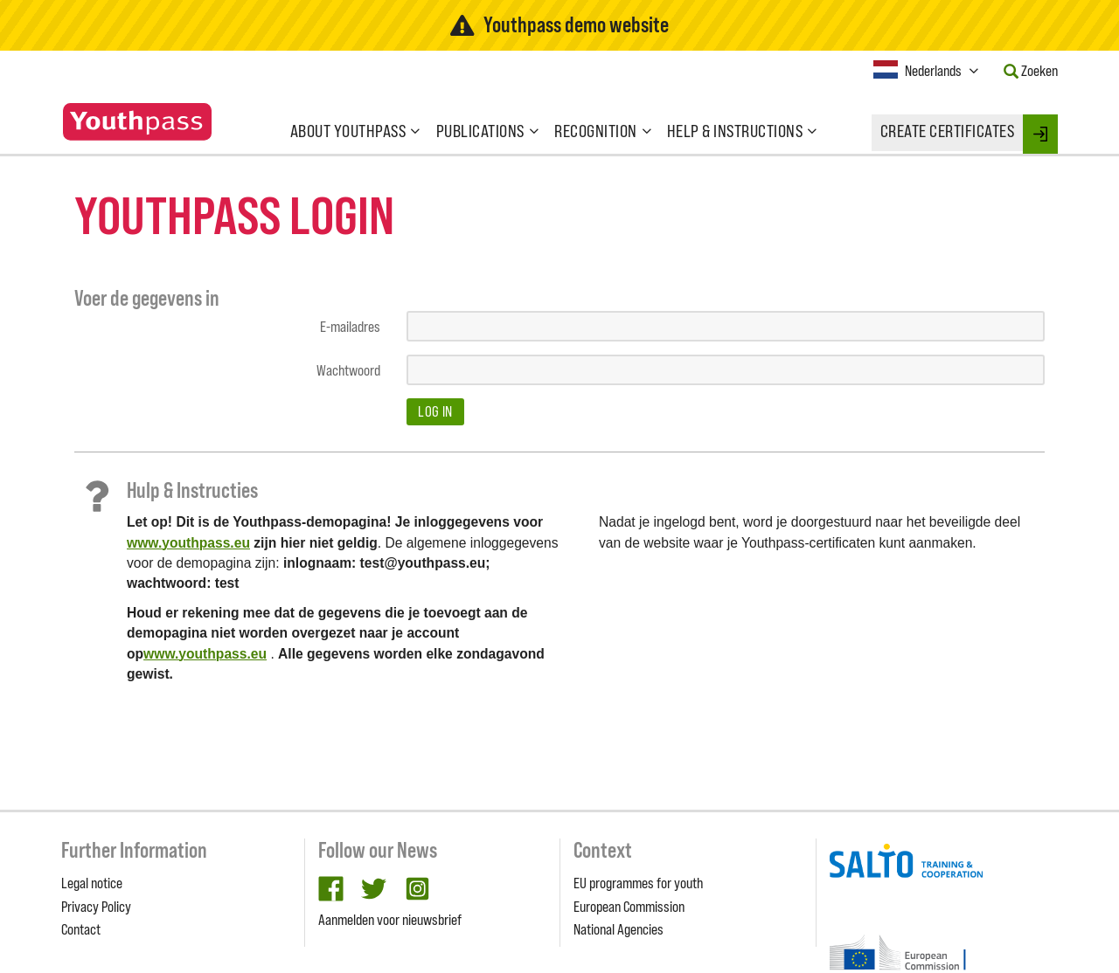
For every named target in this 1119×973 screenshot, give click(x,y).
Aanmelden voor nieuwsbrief (390, 919)
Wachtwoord (348, 370)
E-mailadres (350, 326)
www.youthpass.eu (188, 542)
